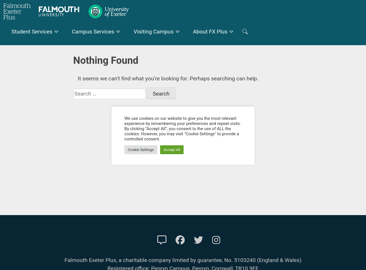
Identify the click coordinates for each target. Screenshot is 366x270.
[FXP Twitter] (198, 240)
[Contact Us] (161, 240)
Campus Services (93, 31)
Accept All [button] (172, 150)
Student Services (31, 31)
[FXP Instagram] (216, 240)
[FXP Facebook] (180, 240)
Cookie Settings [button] (141, 150)
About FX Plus (210, 31)
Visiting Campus (154, 31)
